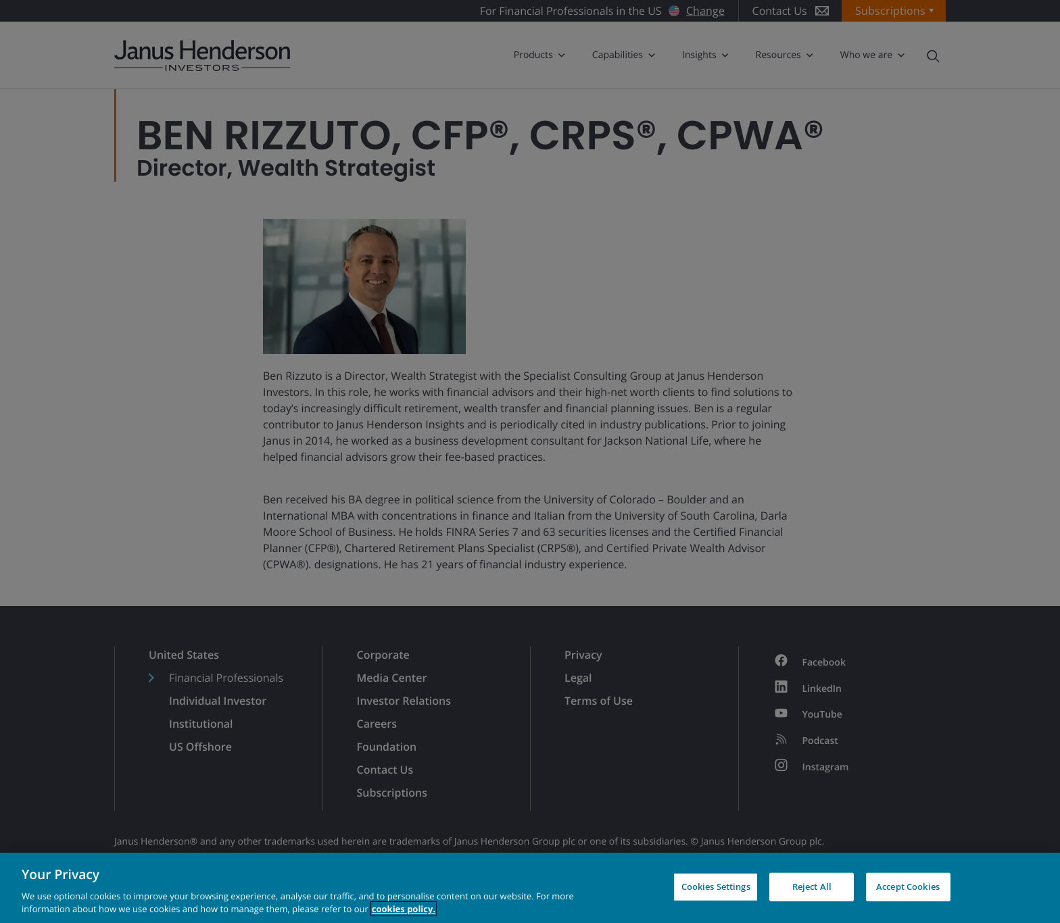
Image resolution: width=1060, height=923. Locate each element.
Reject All (812, 886)
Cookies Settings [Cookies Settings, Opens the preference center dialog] (715, 886)
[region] (530, 888)
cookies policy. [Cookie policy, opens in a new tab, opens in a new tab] (403, 909)
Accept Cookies (908, 886)
